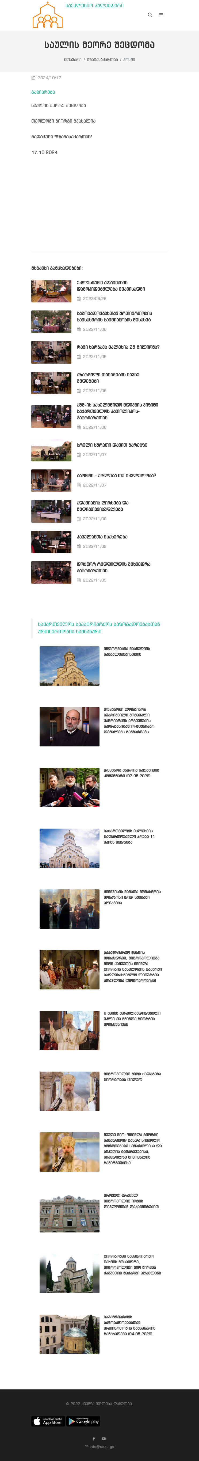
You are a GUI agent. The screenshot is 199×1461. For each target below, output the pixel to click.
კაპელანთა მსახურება (102, 537)
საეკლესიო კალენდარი (95, 6)
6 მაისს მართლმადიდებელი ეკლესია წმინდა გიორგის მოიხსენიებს (132, 1019)
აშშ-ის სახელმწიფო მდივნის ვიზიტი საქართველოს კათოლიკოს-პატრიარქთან (117, 411)
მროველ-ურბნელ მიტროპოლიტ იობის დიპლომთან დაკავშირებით (131, 1201)
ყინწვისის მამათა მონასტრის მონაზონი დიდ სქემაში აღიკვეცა (132, 897)
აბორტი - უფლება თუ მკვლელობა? (116, 476)
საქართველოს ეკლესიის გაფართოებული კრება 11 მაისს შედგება (129, 836)
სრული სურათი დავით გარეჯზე (112, 445)
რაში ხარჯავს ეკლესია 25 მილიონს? (118, 347)
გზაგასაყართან (102, 60)
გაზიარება (43, 92)
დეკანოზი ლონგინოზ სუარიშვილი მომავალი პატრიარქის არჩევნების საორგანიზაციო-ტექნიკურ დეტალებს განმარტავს (129, 721)
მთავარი (73, 60)
